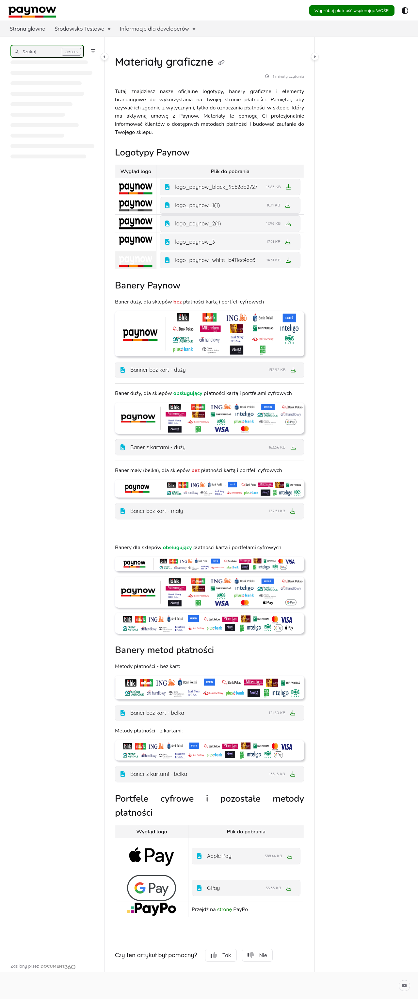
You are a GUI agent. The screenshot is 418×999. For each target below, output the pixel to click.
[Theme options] (405, 10)
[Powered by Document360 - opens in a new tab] (43, 966)
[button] (47, 51)
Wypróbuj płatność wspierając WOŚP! (351, 10)
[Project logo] (32, 10)
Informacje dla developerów (154, 28)
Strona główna (27, 28)
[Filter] (93, 51)
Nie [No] (257, 955)
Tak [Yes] (221, 955)
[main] (209, 504)
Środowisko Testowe (79, 28)
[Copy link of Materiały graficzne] (221, 63)
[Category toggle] (104, 56)
